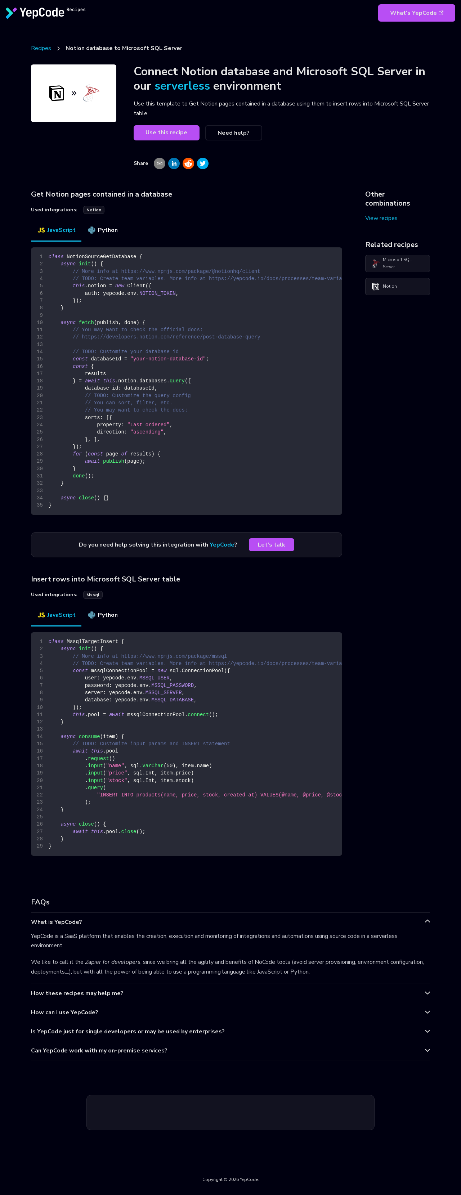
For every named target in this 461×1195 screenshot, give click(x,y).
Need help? (234, 133)
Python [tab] (102, 230)
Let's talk (271, 545)
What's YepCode (416, 13)
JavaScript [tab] (56, 230)
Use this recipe (166, 132)
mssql (92, 595)
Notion (384, 286)
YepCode (222, 545)
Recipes (41, 48)
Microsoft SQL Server (391, 263)
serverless (182, 86)
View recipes (381, 218)
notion (93, 210)
